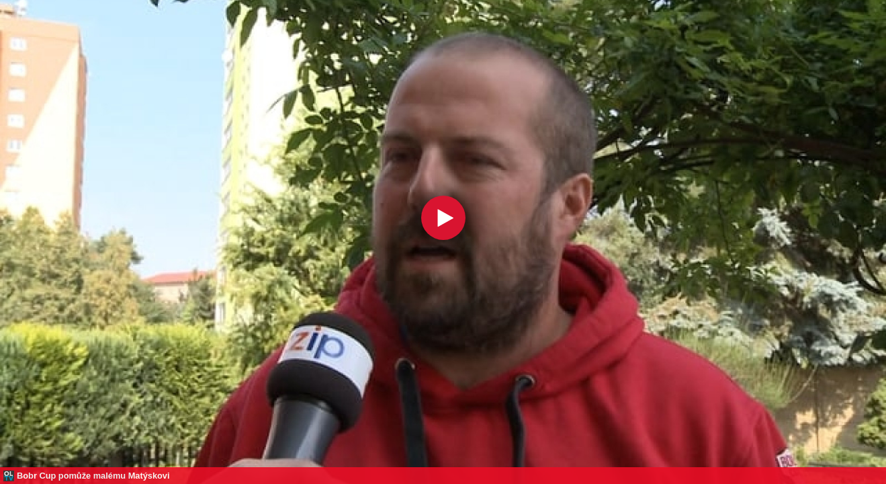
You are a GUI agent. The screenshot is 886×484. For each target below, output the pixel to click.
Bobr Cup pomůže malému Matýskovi (93, 476)
